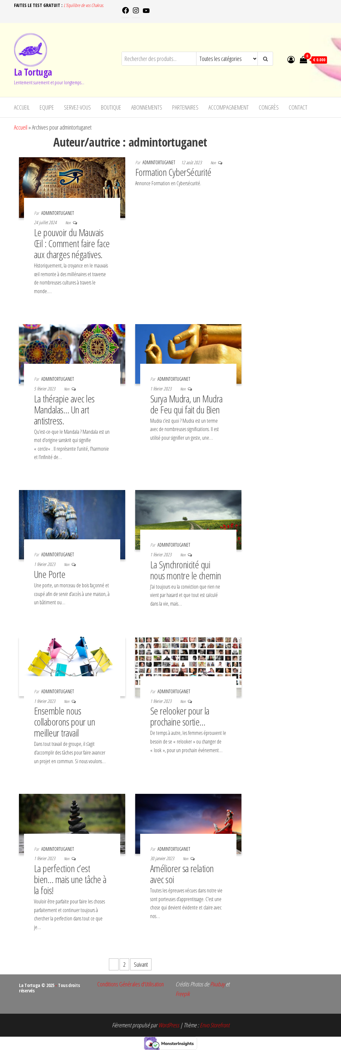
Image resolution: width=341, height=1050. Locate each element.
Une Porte (49, 574)
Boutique (111, 107)
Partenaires (185, 107)
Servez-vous (77, 107)
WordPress (168, 1025)
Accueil (22, 107)
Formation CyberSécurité (173, 172)
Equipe (47, 107)
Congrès (269, 107)
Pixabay (217, 984)
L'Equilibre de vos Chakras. (84, 5)
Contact (298, 107)
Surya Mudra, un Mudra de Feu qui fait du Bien (186, 404)
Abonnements (146, 107)
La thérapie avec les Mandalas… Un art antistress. (64, 409)
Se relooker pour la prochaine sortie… (179, 716)
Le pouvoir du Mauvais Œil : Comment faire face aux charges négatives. (72, 243)
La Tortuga (33, 72)
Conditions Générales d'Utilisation (130, 984)
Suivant (141, 964)
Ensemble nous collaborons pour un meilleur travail (64, 722)
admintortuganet (57, 213)
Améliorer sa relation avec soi (182, 873)
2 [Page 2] (124, 964)
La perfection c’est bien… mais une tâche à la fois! (70, 879)
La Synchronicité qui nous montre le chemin (185, 570)
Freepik (182, 994)
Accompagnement (228, 107)
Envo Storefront (214, 1025)
